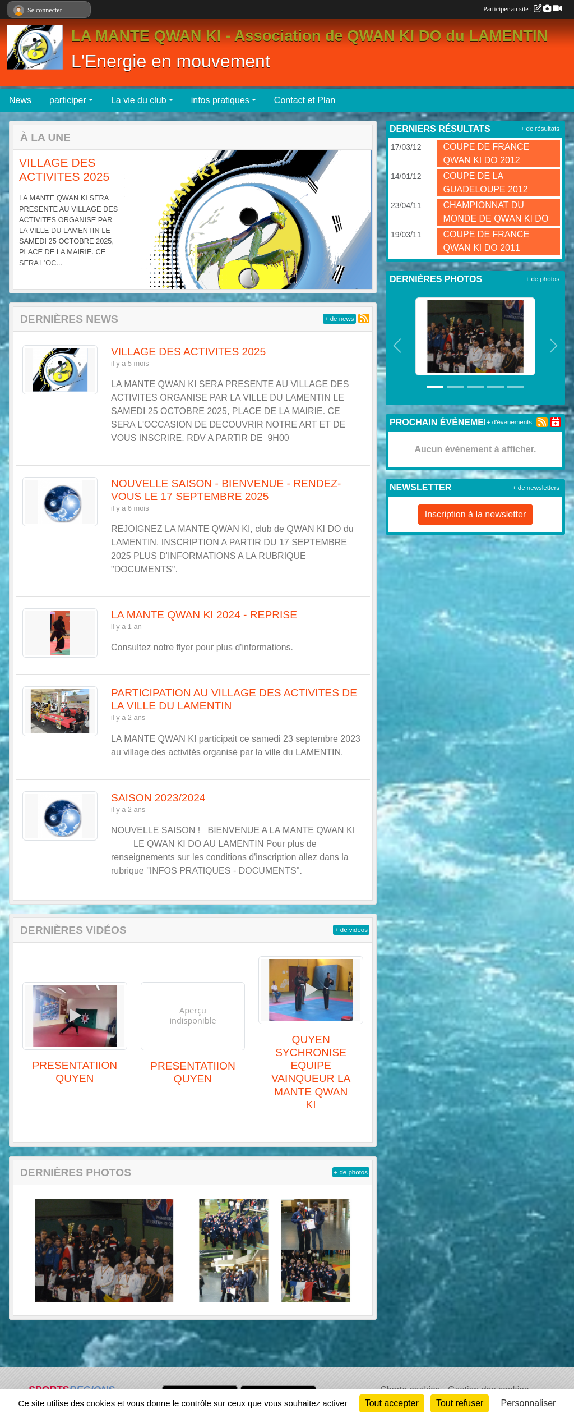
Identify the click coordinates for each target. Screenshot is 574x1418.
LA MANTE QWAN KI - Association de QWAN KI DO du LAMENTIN (309, 35)
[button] (27, 219)
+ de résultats (540, 128)
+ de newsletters (535, 487)
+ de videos (351, 929)
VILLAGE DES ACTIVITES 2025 (188, 351)
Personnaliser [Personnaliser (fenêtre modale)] (528, 1403)
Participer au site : (522, 9)
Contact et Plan (304, 100)
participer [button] (67, 100)
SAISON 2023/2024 (158, 798)
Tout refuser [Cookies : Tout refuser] (459, 1403)
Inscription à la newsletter (475, 514)
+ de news (339, 318)
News (20, 100)
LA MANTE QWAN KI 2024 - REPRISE (204, 615)
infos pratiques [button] (220, 100)
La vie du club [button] (138, 100)
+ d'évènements (509, 422)
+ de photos (351, 1172)
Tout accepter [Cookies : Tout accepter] (392, 1403)
